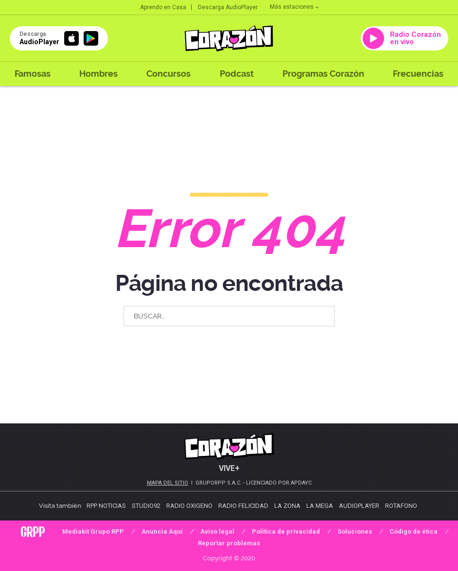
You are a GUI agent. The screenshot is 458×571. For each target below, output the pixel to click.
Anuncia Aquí (162, 531)
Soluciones (354, 531)
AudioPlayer (359, 505)
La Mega (319, 505)
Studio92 (146, 505)
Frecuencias (418, 73)
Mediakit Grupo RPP (93, 531)
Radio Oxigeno (189, 505)
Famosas (33, 73)
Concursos (168, 73)
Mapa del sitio (167, 483)
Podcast (237, 73)
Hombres (98, 73)
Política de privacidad (286, 531)
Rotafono (401, 505)
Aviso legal (217, 531)
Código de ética (413, 531)
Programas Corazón (323, 73)
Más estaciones (294, 6)
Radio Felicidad (243, 505)
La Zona (287, 505)
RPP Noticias (106, 505)
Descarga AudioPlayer (228, 7)
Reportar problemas (229, 543)
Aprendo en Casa (163, 7)
